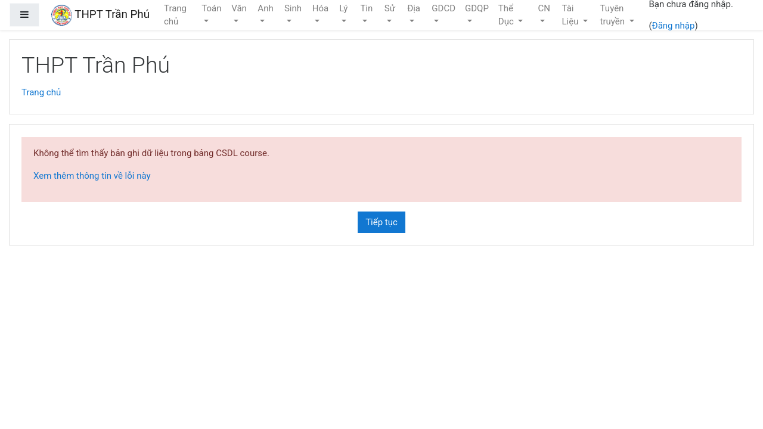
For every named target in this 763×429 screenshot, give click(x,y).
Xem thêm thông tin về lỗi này (92, 175)
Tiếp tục (381, 222)
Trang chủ (41, 92)
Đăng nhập (673, 25)
